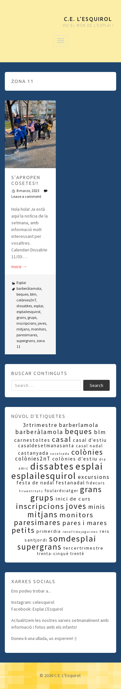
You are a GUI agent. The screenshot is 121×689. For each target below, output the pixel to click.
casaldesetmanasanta (46, 445)
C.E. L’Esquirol (88, 19)
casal (61, 439)
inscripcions (26, 323)
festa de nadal (35, 483)
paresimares (26, 334)
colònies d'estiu (74, 458)
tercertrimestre (83, 548)
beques (22, 294)
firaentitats (31, 491)
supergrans (25, 340)
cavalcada (60, 453)
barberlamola (78, 425)
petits (23, 530)
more (19, 266)
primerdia (48, 531)
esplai (38, 305)
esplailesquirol (28, 311)
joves (42, 323)
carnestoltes (32, 440)
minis (96, 507)
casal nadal (89, 446)
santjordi (36, 540)
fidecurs (95, 483)
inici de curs (73, 498)
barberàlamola (28, 288)
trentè (77, 553)
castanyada (33, 453)
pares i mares (84, 523)
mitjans (22, 329)
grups (31, 317)
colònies (87, 452)
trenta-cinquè (53, 553)
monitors (38, 329)
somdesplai (72, 538)
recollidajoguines (80, 532)
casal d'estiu (90, 440)
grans (21, 317)
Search (96, 385)
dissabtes (24, 305)
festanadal (70, 483)
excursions (94, 477)
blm (33, 294)
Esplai (21, 282)
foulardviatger (61, 490)
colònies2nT (26, 300)
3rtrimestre (40, 425)
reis (105, 531)
